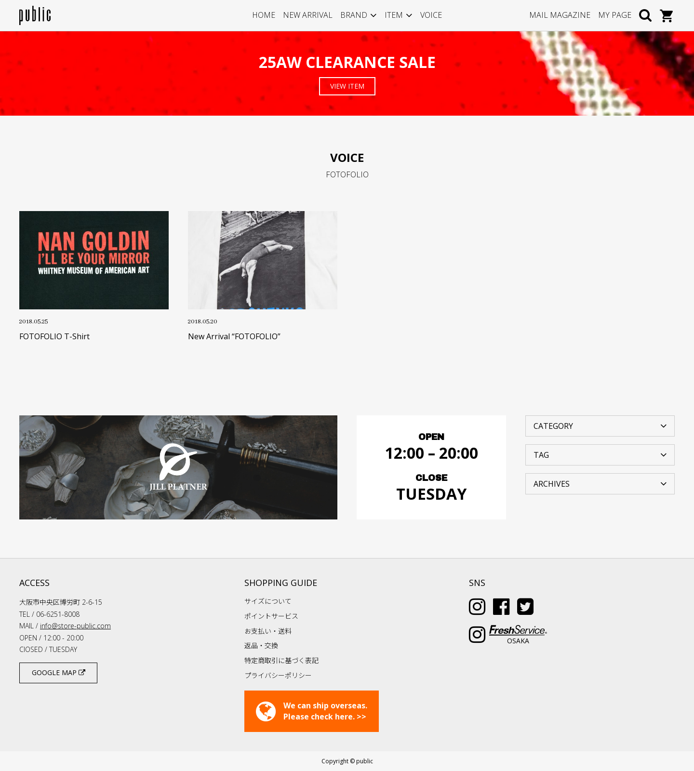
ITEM (394, 15)
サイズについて (268, 601)
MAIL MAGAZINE (559, 15)
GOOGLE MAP (58, 672)
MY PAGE (614, 15)
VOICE (431, 15)
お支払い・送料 (268, 631)
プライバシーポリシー (278, 675)
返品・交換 (261, 645)
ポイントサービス (271, 616)
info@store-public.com (75, 625)
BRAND (353, 15)
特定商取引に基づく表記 (281, 660)
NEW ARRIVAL (308, 15)
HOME (263, 15)
